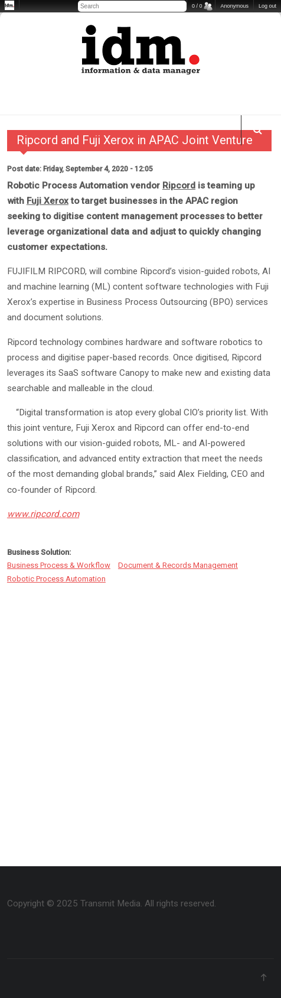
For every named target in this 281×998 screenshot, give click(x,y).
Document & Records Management (178, 565)
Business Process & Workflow (58, 565)
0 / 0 (197, 6)
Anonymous (234, 6)
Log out (267, 6)
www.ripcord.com (43, 514)
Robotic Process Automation (56, 578)
